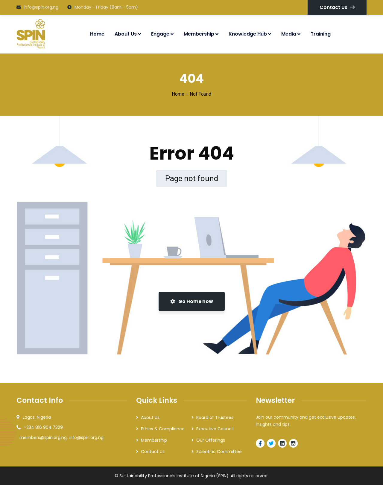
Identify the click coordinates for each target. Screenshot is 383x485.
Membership (154, 440)
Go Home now (191, 301)
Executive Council (214, 429)
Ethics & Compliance (163, 429)
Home (178, 94)
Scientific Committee (219, 452)
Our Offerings (210, 440)
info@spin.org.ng (37, 7)
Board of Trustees (214, 417)
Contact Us (337, 7)
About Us (150, 417)
